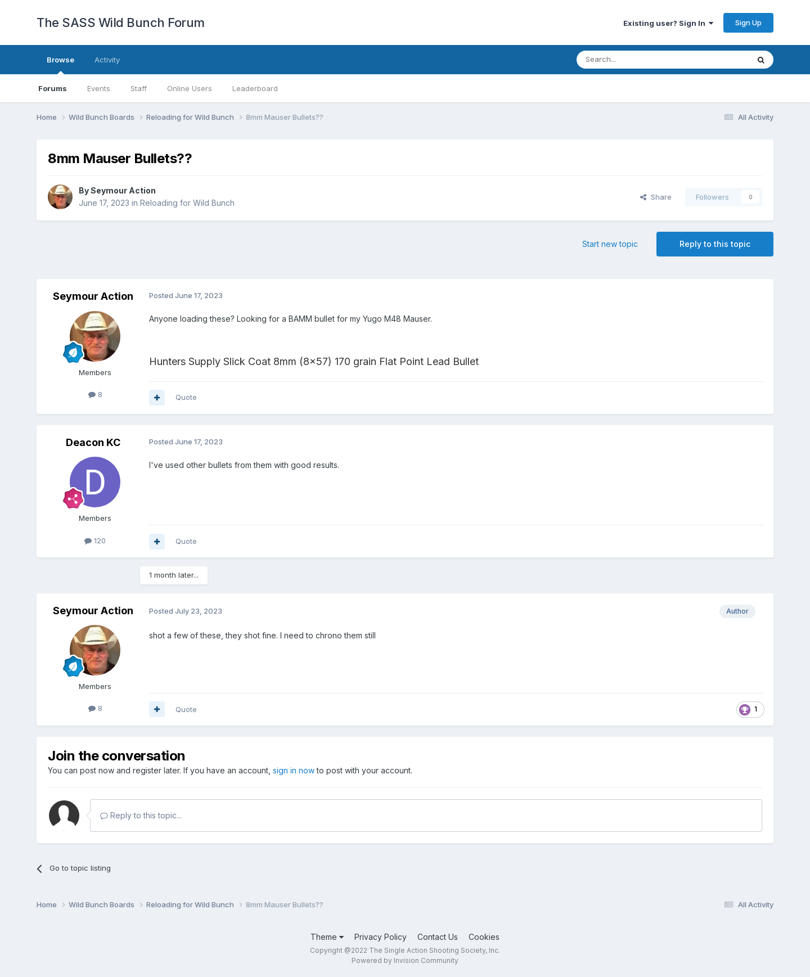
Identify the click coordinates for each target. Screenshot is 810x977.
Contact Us (437, 937)
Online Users (189, 88)
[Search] (634, 60)
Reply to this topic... (141, 815)
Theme (327, 937)
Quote (186, 397)
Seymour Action (123, 190)
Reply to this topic (715, 244)
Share (656, 196)
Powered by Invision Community (405, 960)
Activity (107, 59)
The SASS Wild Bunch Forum (121, 22)
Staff (138, 88)
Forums (52, 88)
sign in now (293, 770)
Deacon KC (93, 442)
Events (98, 88)
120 (95, 540)
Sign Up (748, 22)
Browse (60, 64)
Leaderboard (255, 88)
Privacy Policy (380, 937)
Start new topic (610, 244)
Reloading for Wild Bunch (187, 203)
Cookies (484, 937)
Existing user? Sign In (668, 23)
